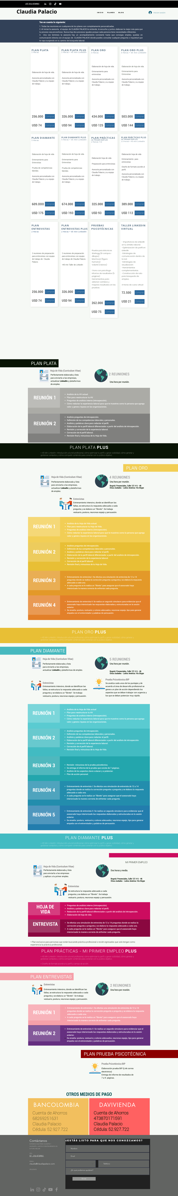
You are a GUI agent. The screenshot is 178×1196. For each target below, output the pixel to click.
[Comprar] (50, 116)
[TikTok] (55, 4)
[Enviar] (84, 1179)
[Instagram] (50, 4)
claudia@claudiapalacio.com (42, 1164)
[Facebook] (56, 1189)
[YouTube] (60, 4)
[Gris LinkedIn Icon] (32, 1189)
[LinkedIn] (45, 4)
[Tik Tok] (44, 1189)
